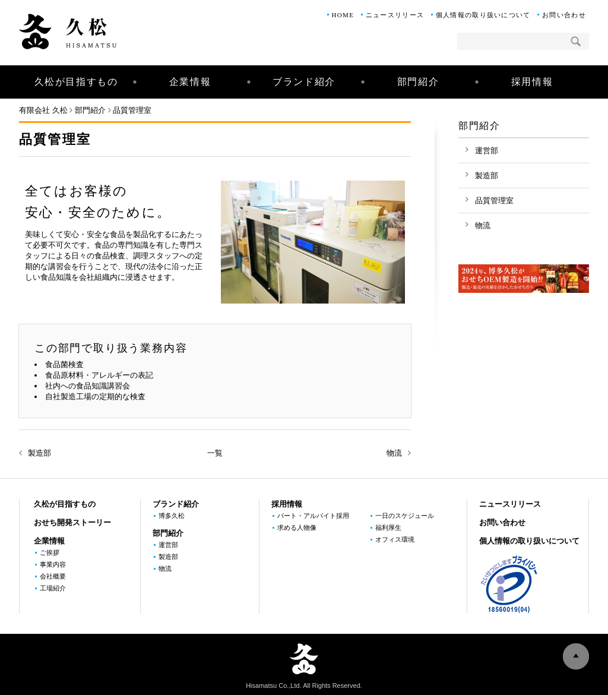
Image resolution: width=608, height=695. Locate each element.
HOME (343, 14)
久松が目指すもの (76, 82)
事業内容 (53, 564)
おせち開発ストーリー (72, 522)
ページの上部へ (576, 656)
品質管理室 (132, 110)
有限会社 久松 (43, 110)
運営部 (486, 150)
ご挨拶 (49, 552)
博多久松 (172, 515)
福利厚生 (388, 527)
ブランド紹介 (304, 82)
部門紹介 (418, 82)
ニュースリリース (395, 14)
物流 (482, 225)
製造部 (486, 175)
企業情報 (190, 82)
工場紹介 (53, 588)
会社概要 (53, 576)
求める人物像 (296, 527)
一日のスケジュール (404, 515)
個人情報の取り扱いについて (483, 14)
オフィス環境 (394, 539)
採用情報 (532, 82)
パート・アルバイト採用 (313, 515)
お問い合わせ (564, 14)
